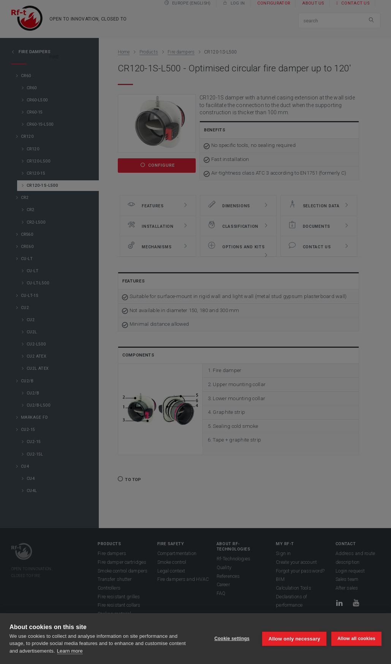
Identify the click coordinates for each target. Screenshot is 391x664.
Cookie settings (231, 638)
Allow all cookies (356, 638)
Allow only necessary (294, 638)
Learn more (70, 651)
